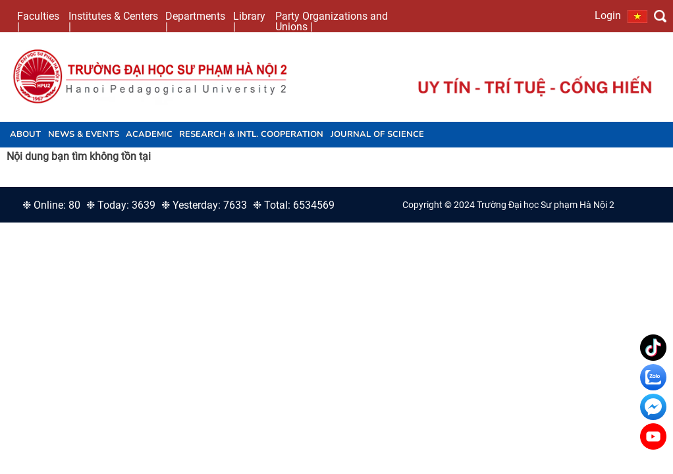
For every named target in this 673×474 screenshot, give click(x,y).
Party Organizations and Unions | (331, 21)
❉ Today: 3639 (120, 205)
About (25, 134)
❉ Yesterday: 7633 (204, 205)
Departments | (195, 21)
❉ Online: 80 (51, 205)
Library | (249, 21)
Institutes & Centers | (113, 21)
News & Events (83, 134)
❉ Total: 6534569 (294, 205)
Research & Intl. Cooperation (251, 134)
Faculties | (38, 21)
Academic (149, 134)
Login (608, 15)
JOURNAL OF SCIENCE (377, 134)
